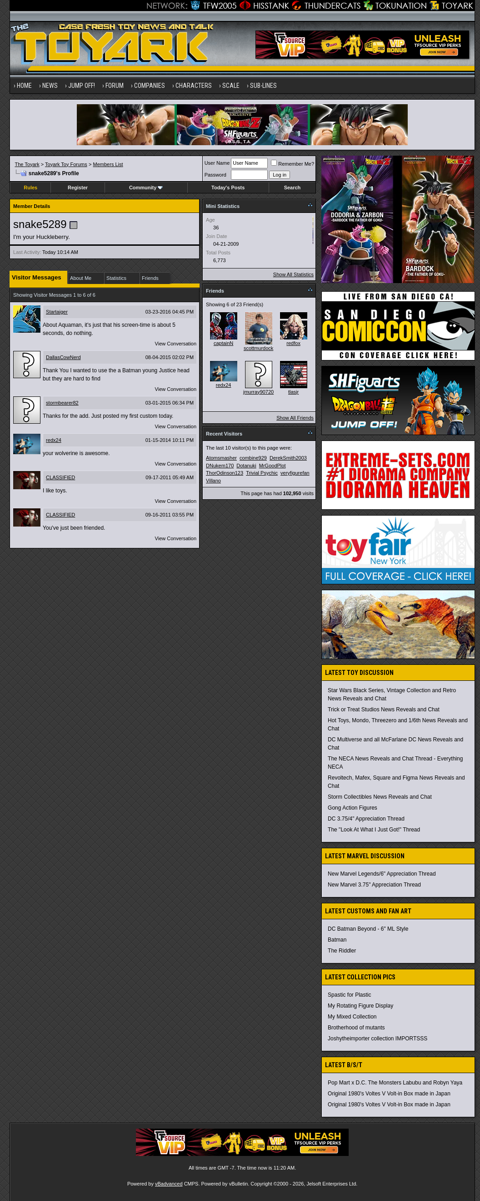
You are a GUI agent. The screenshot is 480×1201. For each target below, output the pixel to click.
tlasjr (293, 392)
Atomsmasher (221, 458)
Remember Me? (292, 164)
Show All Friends (295, 418)
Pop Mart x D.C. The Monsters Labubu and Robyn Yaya (395, 1082)
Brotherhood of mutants (356, 1027)
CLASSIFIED (60, 477)
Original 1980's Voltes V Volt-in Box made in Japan (389, 1093)
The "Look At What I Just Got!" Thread (374, 829)
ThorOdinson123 (224, 473)
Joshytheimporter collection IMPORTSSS (377, 1038)
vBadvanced (169, 1183)
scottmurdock (258, 348)
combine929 (253, 458)
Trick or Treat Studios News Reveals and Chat (384, 709)
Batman (337, 940)
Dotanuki (246, 465)
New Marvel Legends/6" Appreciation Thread (382, 874)
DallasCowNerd (63, 357)
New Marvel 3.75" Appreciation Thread (374, 885)
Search (292, 187)
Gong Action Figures (352, 808)
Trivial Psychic (262, 473)
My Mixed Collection (352, 1017)
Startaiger (57, 311)
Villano (213, 480)
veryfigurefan (295, 473)
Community (146, 187)
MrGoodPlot (272, 465)
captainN (223, 343)
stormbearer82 (62, 402)
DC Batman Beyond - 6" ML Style (368, 929)
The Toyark (27, 164)
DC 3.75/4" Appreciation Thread (366, 819)
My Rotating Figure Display (360, 1006)
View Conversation (176, 343)
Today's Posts (228, 187)
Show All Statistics (293, 274)
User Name (217, 163)
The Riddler (342, 951)
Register (78, 187)
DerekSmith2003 (288, 458)
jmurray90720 (258, 392)
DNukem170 (220, 465)
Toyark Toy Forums (66, 164)
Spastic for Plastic (349, 995)
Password (215, 174)
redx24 (53, 440)
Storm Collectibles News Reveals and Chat (380, 797)
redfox (293, 343)
